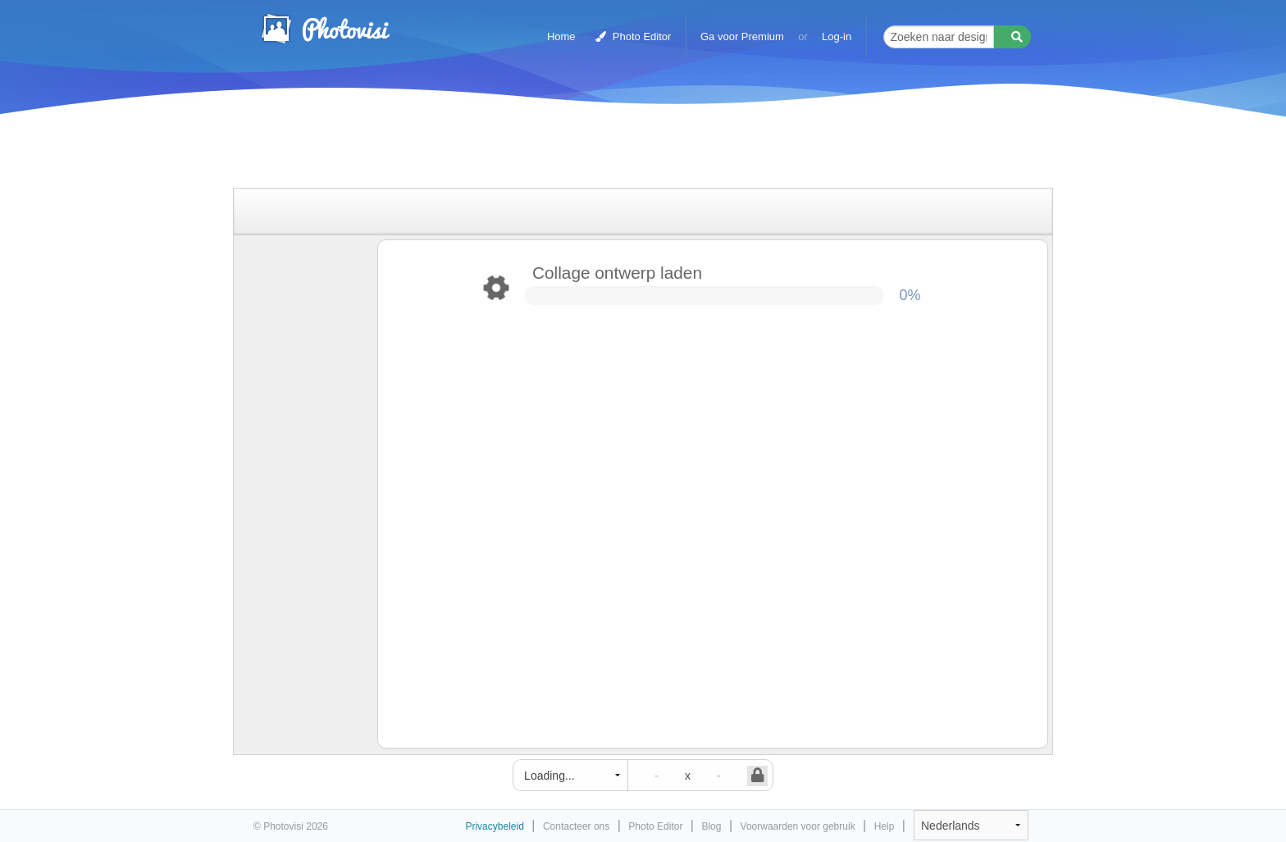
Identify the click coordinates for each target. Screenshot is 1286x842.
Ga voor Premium (742, 36)
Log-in (836, 36)
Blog (711, 826)
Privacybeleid (494, 826)
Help (884, 826)
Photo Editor (633, 36)
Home (561, 36)
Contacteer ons (576, 826)
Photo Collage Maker (325, 28)
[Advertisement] (625, 149)
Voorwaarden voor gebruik (798, 826)
